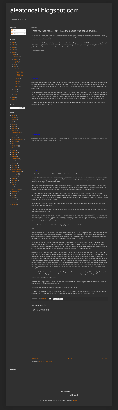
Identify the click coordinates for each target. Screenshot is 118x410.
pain (13, 182)
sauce (13, 193)
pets (13, 184)
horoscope (15, 174)
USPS (13, 154)
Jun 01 (17, 86)
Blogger (75, 400)
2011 (13, 49)
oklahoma (14, 180)
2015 (13, 42)
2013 (13, 47)
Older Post (104, 358)
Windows (14, 156)
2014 (13, 44)
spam (13, 195)
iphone (14, 117)
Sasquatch (15, 146)
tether (13, 124)
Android (14, 130)
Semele (14, 148)
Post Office (15, 141)
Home (70, 358)
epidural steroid (16, 169)
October (16, 59)
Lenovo (14, 135)
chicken (14, 163)
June (15, 66)
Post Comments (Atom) (45, 361)
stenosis (14, 200)
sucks (13, 202)
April (15, 92)
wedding (14, 204)
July (15, 64)
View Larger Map (35, 78)
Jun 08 (17, 79)
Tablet (13, 150)
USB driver (15, 152)
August (16, 62)
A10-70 (14, 126)
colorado (14, 165)
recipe (13, 115)
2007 (13, 100)
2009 (13, 54)
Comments (15, 33)
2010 (13, 52)
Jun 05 (17, 81)
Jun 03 (17, 84)
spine (13, 197)
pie (13, 187)
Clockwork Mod (16, 133)
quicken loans (16, 189)
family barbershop (17, 171)
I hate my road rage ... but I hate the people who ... (19, 73)
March (16, 94)
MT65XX (14, 137)
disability (14, 167)
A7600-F (14, 128)
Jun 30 (17, 69)
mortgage (14, 176)
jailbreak (14, 120)
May (15, 89)
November (17, 57)
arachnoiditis (15, 159)
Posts (13, 30)
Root (13, 143)
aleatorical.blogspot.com (44, 10)
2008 (13, 97)
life (12, 122)
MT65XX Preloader (17, 139)
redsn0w (14, 191)
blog (13, 161)
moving (14, 178)
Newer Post (35, 358)
